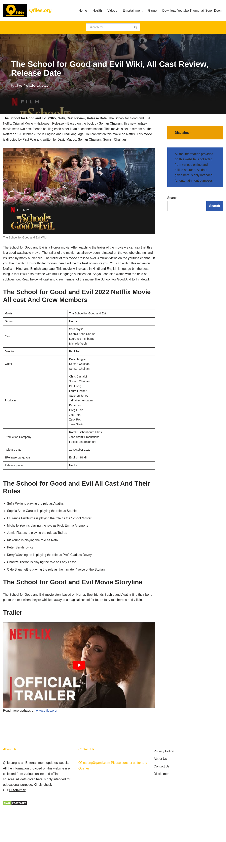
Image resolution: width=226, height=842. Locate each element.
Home (81, 10)
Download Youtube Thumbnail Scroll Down (191, 10)
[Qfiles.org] (27, 10)
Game (151, 10)
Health (95, 10)
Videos (111, 10)
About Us (160, 792)
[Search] (108, 27)
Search (172, 199)
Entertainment (131, 10)
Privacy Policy (164, 784)
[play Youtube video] (79, 673)
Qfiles (18, 85)
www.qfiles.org (47, 718)
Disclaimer (17, 823)
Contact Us (162, 799)
